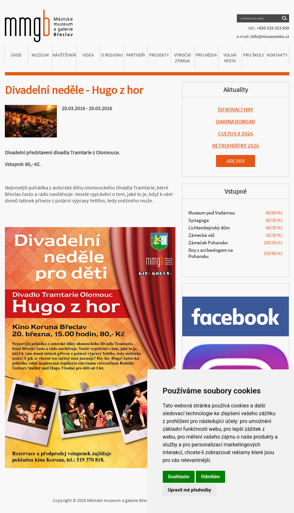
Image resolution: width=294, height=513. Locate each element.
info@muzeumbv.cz (269, 36)
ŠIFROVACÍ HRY (235, 109)
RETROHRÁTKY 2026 (235, 145)
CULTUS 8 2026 (235, 133)
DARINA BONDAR (235, 121)
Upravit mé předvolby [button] (189, 490)
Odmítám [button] (210, 476)
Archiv (235, 161)
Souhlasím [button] (179, 476)
